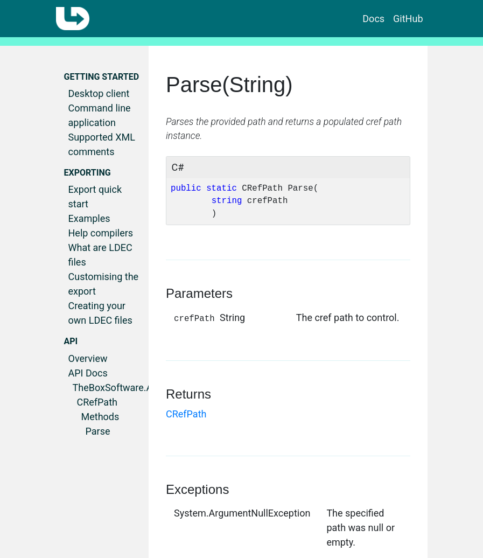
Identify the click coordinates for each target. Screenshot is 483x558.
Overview (88, 358)
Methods (100, 416)
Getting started (101, 77)
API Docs (88, 373)
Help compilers (101, 233)
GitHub (408, 18)
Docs (373, 18)
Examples (89, 218)
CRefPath (97, 402)
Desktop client (99, 93)
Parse (98, 431)
